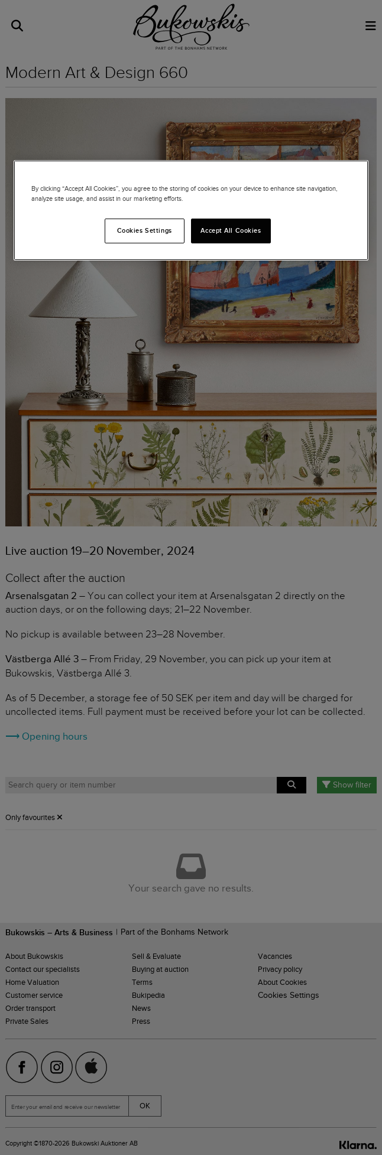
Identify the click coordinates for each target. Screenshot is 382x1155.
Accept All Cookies (230, 230)
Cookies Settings (144, 230)
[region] (191, 210)
